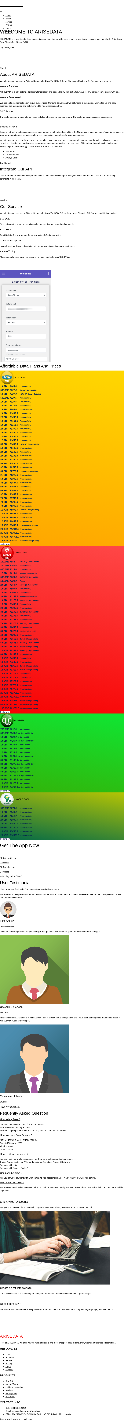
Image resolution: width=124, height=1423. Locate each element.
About (8, 18)
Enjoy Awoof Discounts (14, 1201)
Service (8, 1360)
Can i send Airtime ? (11, 1173)
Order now (5, 544)
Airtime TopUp (11, 1384)
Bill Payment (11, 1393)
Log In (3, 47)
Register (10, 47)
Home (8, 15)
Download (4, 862)
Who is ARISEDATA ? (12, 1182)
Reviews (9, 1390)
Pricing (8, 25)
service (8, 22)
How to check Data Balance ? (16, 1135)
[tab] (62, 1119)
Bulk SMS (10, 1396)
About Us (9, 1357)
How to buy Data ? (10, 1119)
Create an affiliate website (16, 1287)
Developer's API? (10, 1303)
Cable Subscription (14, 1387)
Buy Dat (9, 1381)
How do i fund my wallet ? (14, 1154)
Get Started (5, 163)
